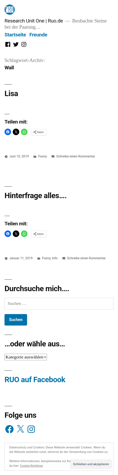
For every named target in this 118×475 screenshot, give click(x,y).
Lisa (11, 93)
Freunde (38, 35)
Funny (42, 156)
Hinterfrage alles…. (36, 195)
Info (55, 258)
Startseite (15, 35)
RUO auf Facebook (35, 379)
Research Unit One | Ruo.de (34, 21)
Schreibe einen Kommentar (75, 156)
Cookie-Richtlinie (31, 466)
